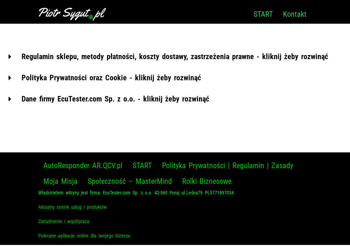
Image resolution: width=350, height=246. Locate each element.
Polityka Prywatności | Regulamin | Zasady (227, 165)
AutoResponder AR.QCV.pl (82, 165)
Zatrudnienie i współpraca (63, 221)
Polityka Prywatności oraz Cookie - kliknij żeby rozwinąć (111, 77)
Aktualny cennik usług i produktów (72, 207)
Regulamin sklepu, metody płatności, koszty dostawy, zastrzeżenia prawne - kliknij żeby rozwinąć (175, 56)
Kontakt (295, 14)
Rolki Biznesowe (206, 181)
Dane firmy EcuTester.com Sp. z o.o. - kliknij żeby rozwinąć (115, 99)
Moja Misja (60, 181)
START (263, 14)
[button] (175, 57)
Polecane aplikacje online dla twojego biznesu (84, 235)
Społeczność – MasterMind (130, 181)
